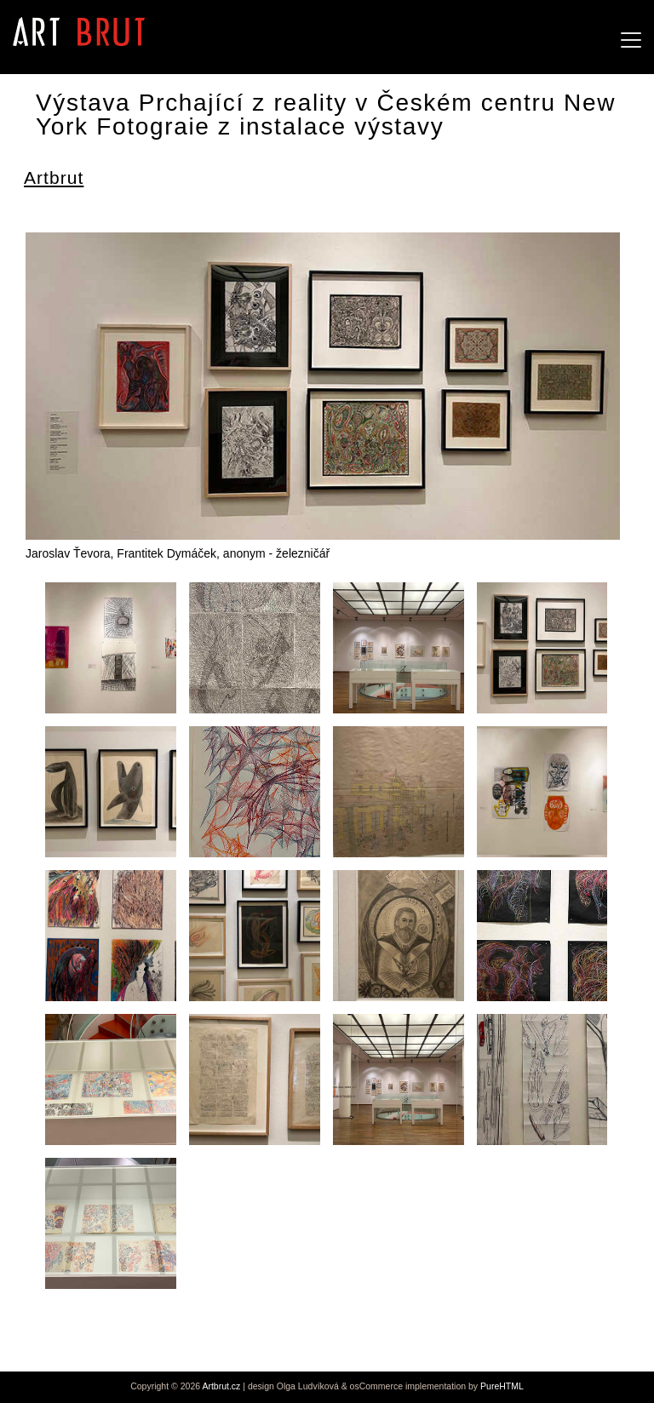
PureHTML (502, 1386)
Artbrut (53, 177)
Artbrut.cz (221, 1386)
